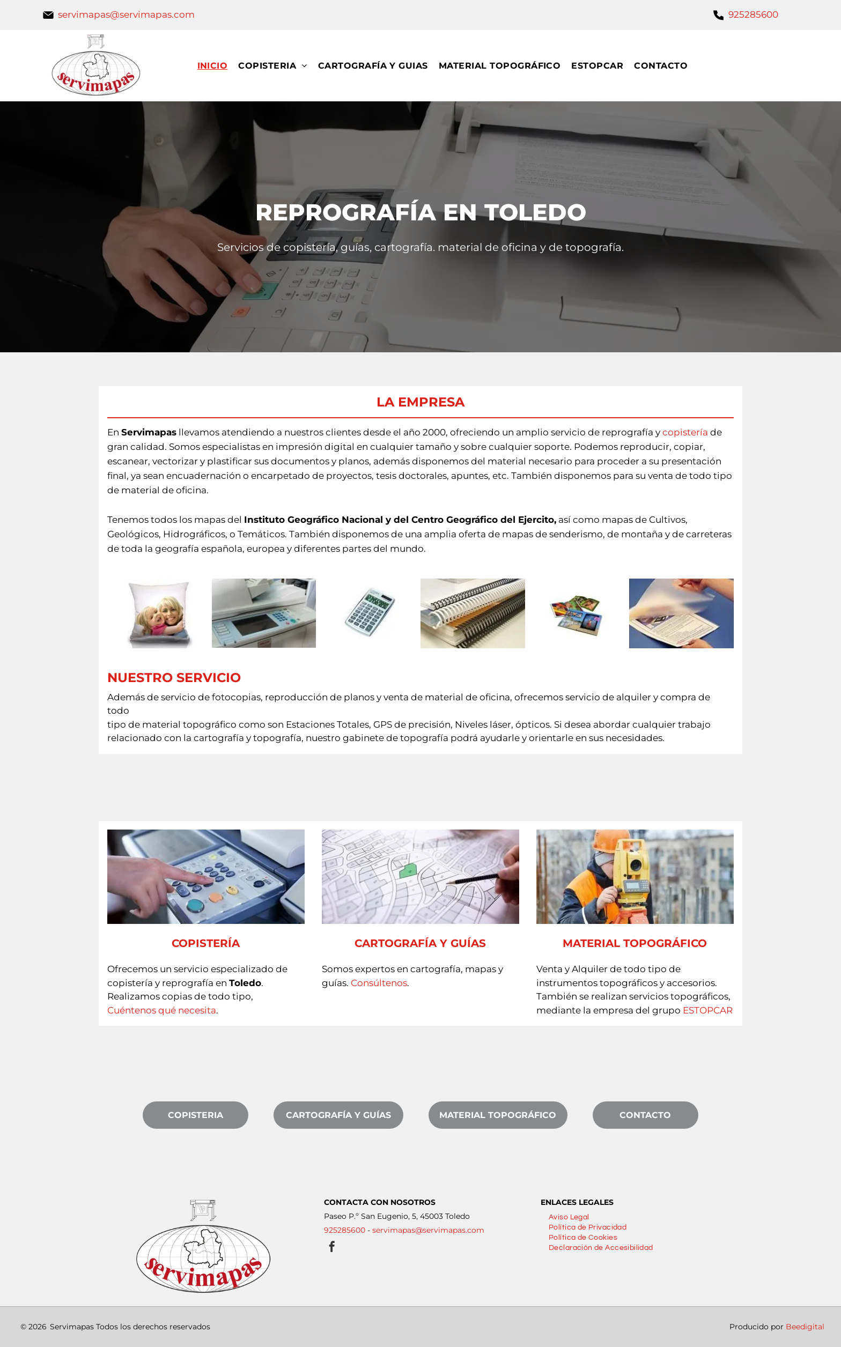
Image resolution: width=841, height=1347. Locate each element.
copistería (685, 432)
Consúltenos (379, 983)
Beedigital (805, 1326)
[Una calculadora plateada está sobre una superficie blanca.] (368, 613)
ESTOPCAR (708, 1010)
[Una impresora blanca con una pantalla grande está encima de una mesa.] (264, 613)
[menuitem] (218, 66)
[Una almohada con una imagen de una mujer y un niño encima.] (159, 613)
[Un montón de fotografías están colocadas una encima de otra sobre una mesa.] (577, 613)
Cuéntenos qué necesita (161, 1010)
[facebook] (332, 1248)
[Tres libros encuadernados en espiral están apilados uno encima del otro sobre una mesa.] (472, 613)
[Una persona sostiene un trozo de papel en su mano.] (681, 613)
